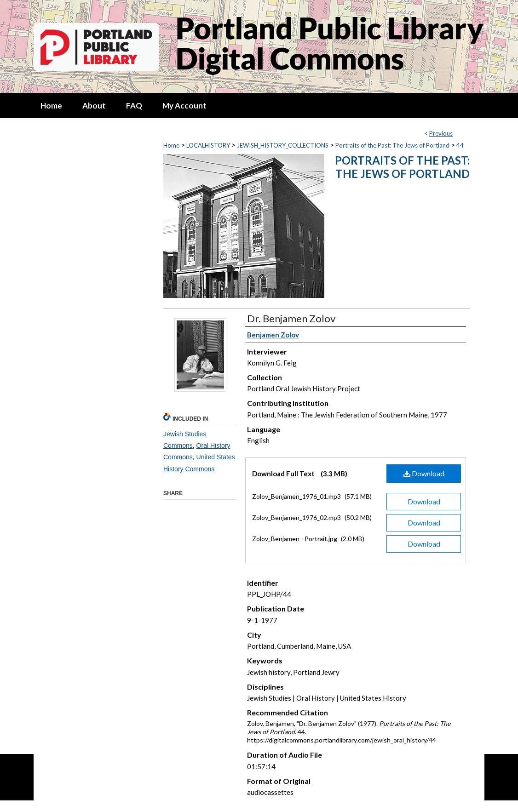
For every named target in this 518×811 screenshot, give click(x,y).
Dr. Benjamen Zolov (291, 318)
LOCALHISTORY (208, 145)
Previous (441, 133)
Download (423, 473)
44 (460, 145)
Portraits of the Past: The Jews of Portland (392, 145)
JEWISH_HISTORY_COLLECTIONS (282, 145)
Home (171, 145)
